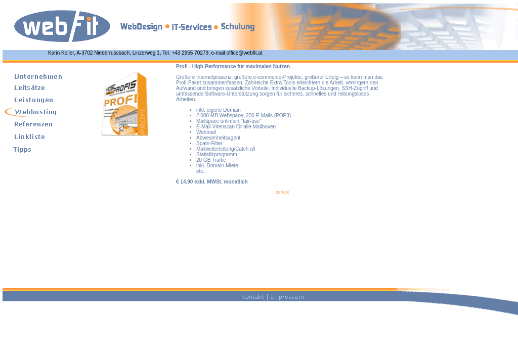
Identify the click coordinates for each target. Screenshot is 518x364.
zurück (282, 192)
